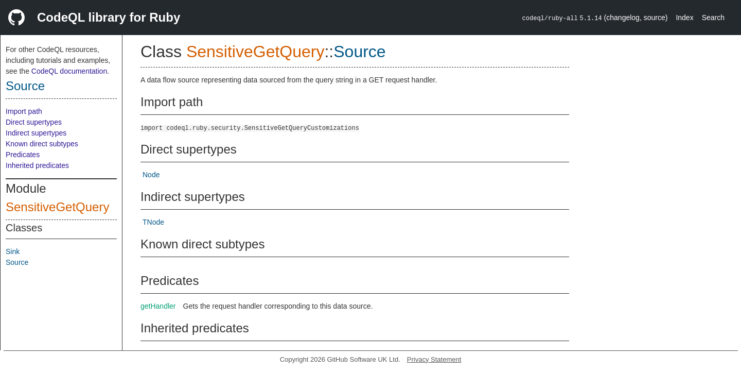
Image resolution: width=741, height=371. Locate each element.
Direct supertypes (34, 122)
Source (25, 86)
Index (684, 17)
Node (151, 175)
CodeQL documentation (69, 71)
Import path (24, 111)
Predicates (23, 154)
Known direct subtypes (42, 144)
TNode (153, 222)
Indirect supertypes (36, 133)
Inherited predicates (37, 165)
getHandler (158, 306)
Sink (13, 251)
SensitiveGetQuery (57, 207)
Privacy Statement (434, 359)
